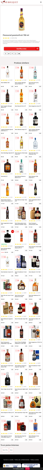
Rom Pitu (5, 450)
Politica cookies (34, 460)
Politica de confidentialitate (22, 460)
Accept (27, 468)
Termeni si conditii (8, 460)
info (12, 86)
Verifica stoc (28, 48)
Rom (11, 450)
